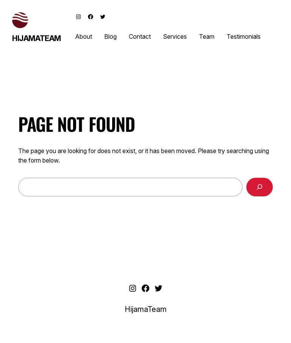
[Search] (259, 187)
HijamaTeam (36, 38)
